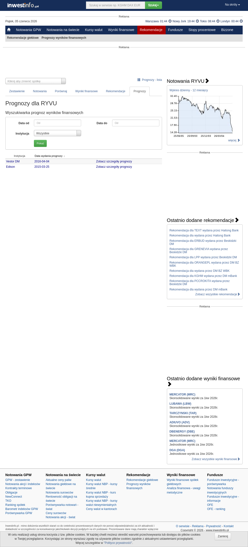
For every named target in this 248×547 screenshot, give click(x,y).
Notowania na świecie (62, 30)
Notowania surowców (59, 492)
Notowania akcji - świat (60, 517)
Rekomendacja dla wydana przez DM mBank (198, 289)
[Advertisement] (124, 63)
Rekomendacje (151, 30)
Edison (10, 166)
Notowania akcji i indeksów (22, 484)
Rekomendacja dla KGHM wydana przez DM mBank (203, 276)
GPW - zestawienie (17, 480)
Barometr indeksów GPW (21, 509)
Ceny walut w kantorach (101, 509)
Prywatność (213, 526)
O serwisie (182, 526)
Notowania (40, 91)
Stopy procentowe (202, 30)
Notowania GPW (28, 30)
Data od (23, 123)
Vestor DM (13, 161)
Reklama (197, 526)
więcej (234, 140)
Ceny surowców (56, 513)
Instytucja (22, 133)
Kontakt (229, 526)
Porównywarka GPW (18, 513)
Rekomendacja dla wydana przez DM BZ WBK (200, 271)
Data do (102, 123)
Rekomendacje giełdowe (23, 37)
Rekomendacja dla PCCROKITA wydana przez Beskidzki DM (200, 282)
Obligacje (11, 492)
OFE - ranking (216, 509)
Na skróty (232, 4)
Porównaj (61, 91)
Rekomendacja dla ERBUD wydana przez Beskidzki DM (203, 242)
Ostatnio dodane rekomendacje (203, 220)
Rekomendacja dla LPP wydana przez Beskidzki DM (203, 257)
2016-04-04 (43, 161)
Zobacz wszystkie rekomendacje (217, 294)
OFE (210, 505)
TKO (8, 500)
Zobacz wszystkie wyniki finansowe (216, 459)
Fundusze (175, 30)
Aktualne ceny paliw (58, 480)
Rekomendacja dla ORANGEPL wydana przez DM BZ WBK (204, 264)
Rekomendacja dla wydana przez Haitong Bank (200, 235)
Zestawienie (17, 91)
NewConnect (13, 496)
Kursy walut (93, 30)
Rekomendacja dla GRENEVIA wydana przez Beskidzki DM (199, 250)
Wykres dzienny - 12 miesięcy (189, 90)
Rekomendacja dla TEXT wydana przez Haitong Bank (204, 230)
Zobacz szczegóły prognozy (115, 161)
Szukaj (153, 5)
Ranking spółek (15, 505)
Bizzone (227, 30)
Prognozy (139, 91)
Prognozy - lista (149, 80)
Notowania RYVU (188, 81)
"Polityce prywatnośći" (118, 543)
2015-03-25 (43, 166)
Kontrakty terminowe (18, 488)
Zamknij (223, 536)
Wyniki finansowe (121, 30)
